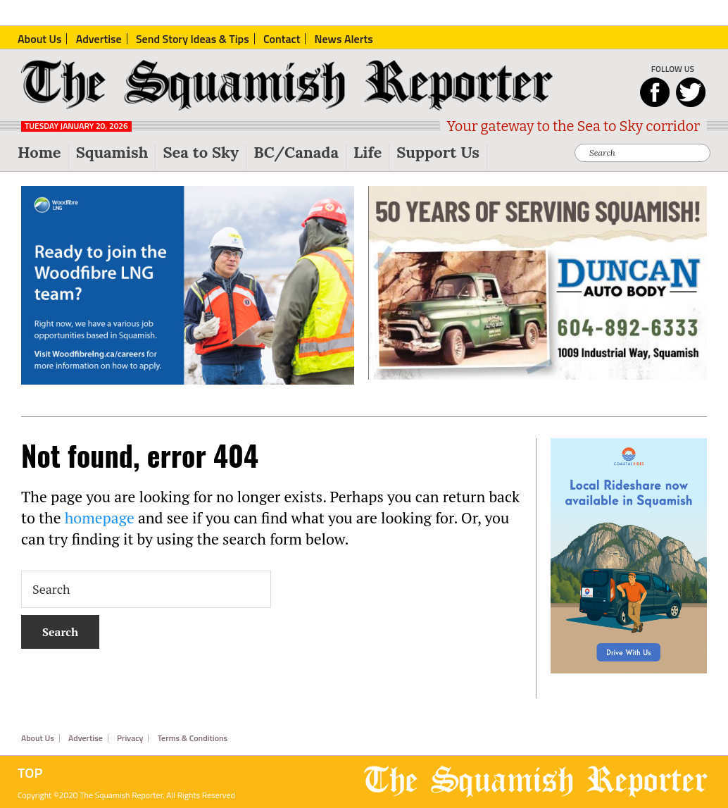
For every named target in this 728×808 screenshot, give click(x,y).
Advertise (85, 738)
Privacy (130, 738)
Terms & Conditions (193, 738)
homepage (99, 518)
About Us (37, 738)
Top (30, 773)
